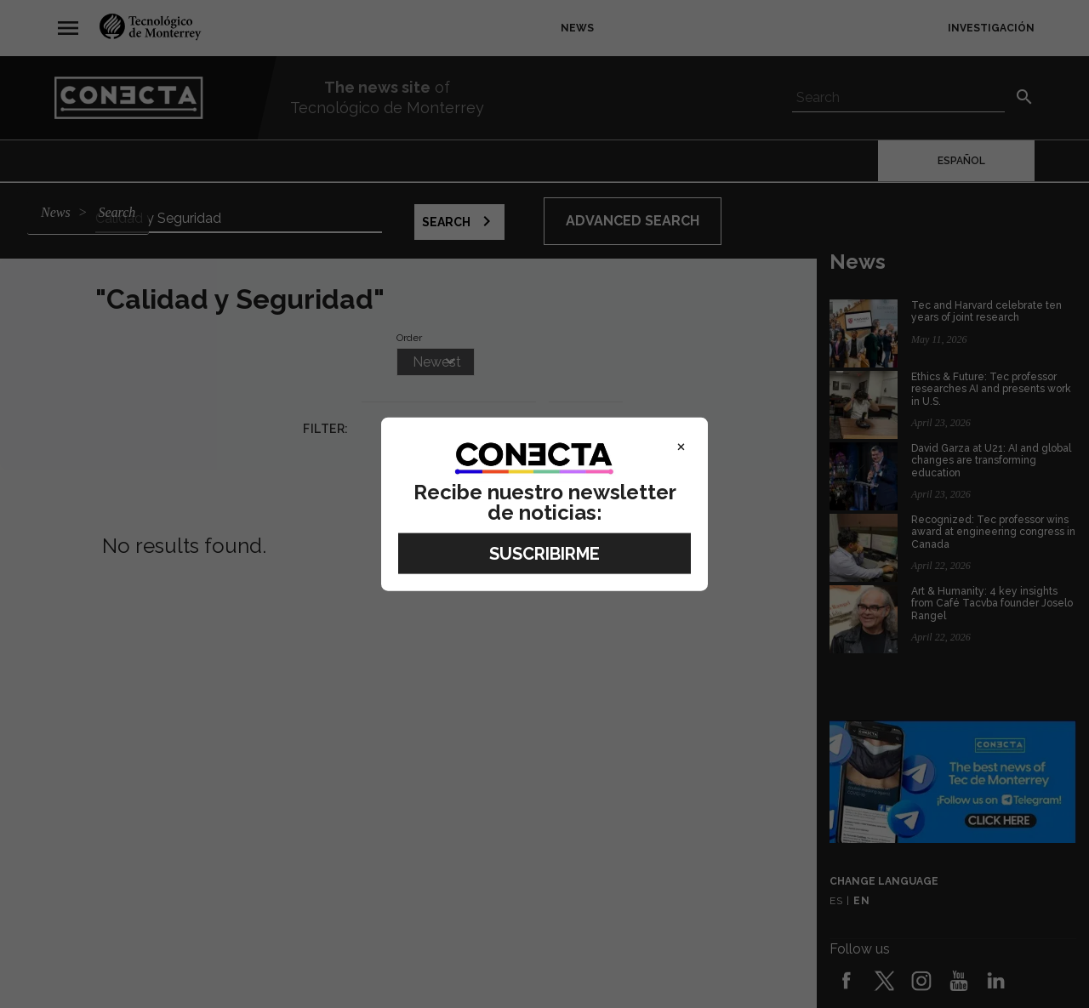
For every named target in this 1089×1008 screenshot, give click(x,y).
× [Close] (681, 445)
